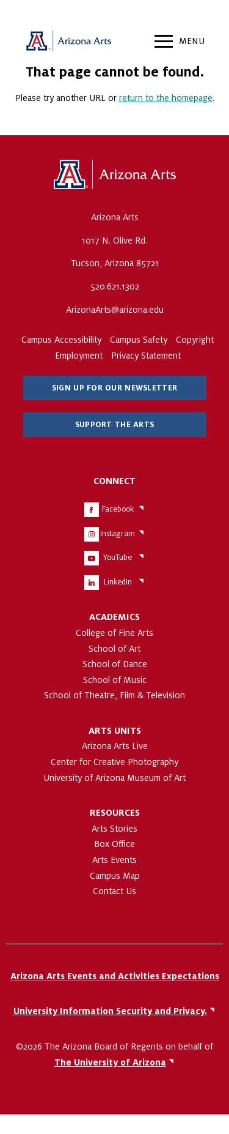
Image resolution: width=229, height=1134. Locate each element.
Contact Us (114, 891)
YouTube (117, 557)
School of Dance (114, 664)
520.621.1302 (114, 286)
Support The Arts (114, 424)
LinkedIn (118, 582)
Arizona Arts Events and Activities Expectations (114, 976)
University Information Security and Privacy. (110, 1011)
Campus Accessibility (61, 340)
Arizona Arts (68, 43)
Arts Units (115, 731)
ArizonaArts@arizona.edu (115, 310)
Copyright (195, 340)
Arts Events (114, 860)
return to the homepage (166, 98)
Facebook (118, 509)
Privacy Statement (146, 355)
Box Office (114, 844)
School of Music (115, 680)
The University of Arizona (115, 175)
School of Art (114, 649)
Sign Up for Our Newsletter (114, 388)
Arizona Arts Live (115, 746)
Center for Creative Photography (114, 762)
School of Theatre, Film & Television (114, 695)
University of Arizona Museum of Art (114, 778)
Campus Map (115, 876)
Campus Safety (138, 340)
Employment (79, 355)
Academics (114, 617)
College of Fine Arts (114, 633)
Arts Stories (114, 829)
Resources (115, 813)
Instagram (117, 533)
